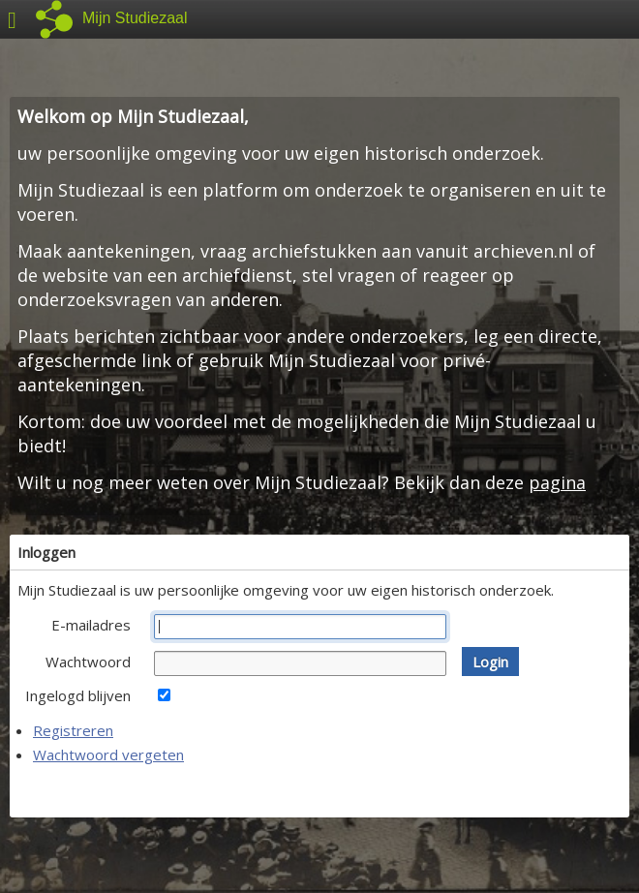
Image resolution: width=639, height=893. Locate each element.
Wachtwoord (88, 661)
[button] (490, 661)
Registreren (73, 730)
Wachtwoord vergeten (108, 754)
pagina (557, 482)
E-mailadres (91, 624)
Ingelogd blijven (78, 695)
